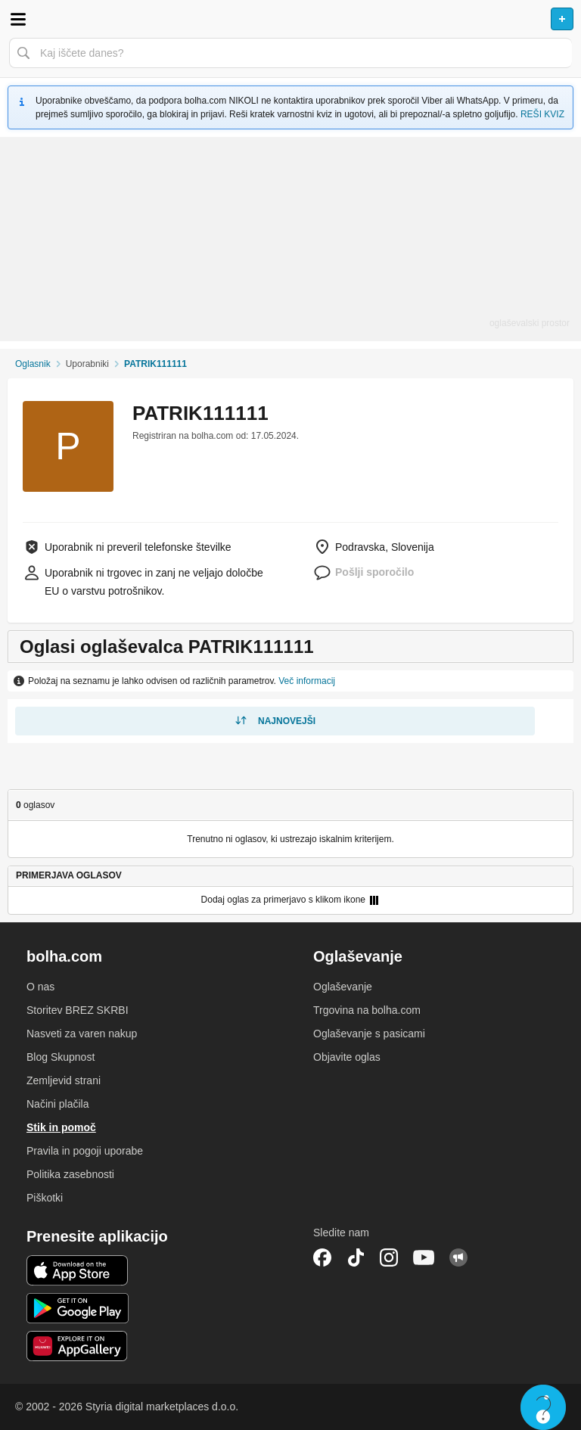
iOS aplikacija (77, 1270)
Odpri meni (18, 19)
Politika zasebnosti (70, 1174)
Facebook (322, 1257)
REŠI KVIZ (542, 114)
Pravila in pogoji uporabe (84, 1151)
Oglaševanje (342, 987)
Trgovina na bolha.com (367, 1010)
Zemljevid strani (63, 1080)
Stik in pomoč (61, 1127)
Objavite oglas (347, 1057)
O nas (40, 987)
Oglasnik (33, 364)
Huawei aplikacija (77, 1346)
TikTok (355, 1257)
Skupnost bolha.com (458, 1257)
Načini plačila (57, 1104)
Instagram (389, 1257)
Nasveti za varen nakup (81, 1033)
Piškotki (44, 1198)
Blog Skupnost (60, 1057)
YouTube (423, 1257)
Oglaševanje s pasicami (369, 1033)
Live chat (543, 1407)
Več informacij (306, 681)
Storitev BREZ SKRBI (77, 1010)
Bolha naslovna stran (290, 19)
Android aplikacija (77, 1308)
